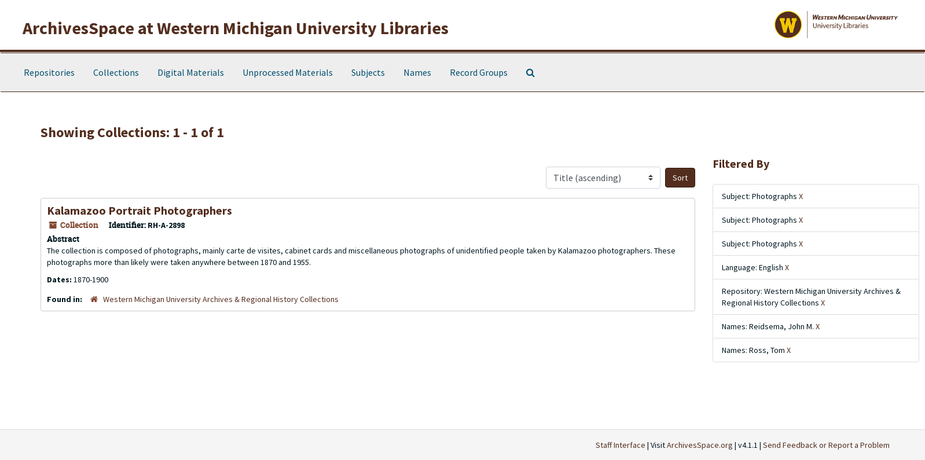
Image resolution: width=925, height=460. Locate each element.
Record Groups (479, 72)
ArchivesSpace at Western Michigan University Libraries (236, 28)
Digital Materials (190, 72)
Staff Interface (620, 445)
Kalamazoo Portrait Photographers (139, 210)
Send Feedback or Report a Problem (826, 445)
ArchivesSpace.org (700, 445)
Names (417, 72)
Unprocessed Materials (288, 72)
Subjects (368, 72)
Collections (116, 72)
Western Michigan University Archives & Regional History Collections (221, 299)
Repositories (49, 72)
